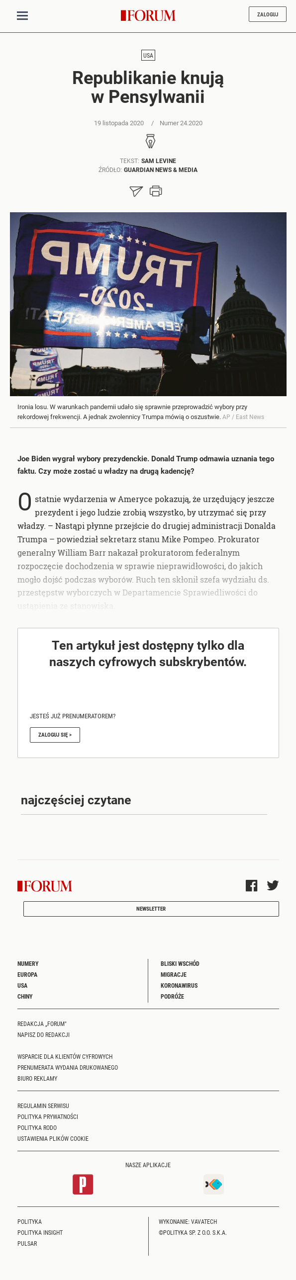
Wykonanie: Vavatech (188, 1221)
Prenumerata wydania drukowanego (67, 1067)
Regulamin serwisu (43, 1105)
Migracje (174, 974)
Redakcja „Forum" (42, 1023)
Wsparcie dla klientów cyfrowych (64, 1056)
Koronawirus (179, 985)
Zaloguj (267, 14)
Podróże (172, 996)
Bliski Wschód (180, 963)
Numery (28, 963)
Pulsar (27, 1243)
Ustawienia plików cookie (53, 1138)
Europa (27, 974)
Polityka (29, 1221)
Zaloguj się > (55, 734)
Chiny (25, 996)
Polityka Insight (40, 1232)
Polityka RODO (37, 1127)
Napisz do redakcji (43, 1034)
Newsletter (151, 908)
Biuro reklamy (37, 1078)
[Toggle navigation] (22, 15)
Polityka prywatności (47, 1116)
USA (148, 55)
